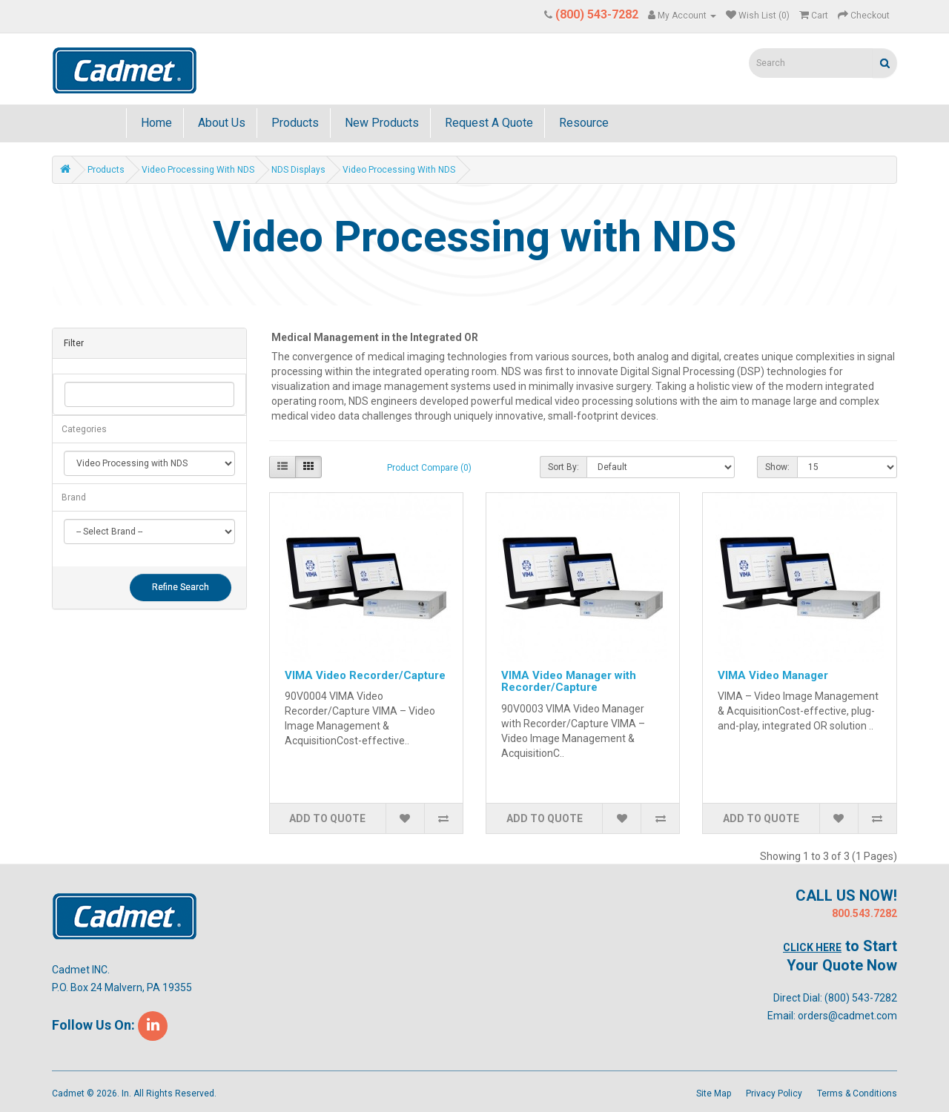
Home (155, 123)
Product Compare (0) (429, 468)
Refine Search (180, 587)
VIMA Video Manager (773, 675)
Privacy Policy (774, 1093)
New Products (380, 123)
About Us (220, 123)
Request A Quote (487, 123)
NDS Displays (298, 170)
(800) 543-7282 (860, 998)
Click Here (812, 947)
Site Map (713, 1093)
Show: (777, 467)
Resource (582, 123)
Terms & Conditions (857, 1093)
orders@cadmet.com (847, 1016)
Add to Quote (327, 818)
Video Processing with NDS (198, 170)
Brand (74, 497)
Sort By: (563, 467)
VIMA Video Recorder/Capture (365, 675)
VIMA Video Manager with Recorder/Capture (568, 682)
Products (293, 123)
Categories (84, 429)
